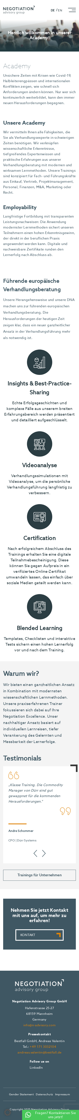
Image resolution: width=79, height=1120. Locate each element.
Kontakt (27, 935)
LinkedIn (36, 1068)
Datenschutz (44, 1094)
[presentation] (35, 853)
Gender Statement (21, 1094)
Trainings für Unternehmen (39, 875)
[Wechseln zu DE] (54, 10)
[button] (7, 1112)
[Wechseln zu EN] (60, 10)
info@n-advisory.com (39, 1025)
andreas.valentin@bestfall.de (39, 1052)
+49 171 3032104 (43, 1047)
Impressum (62, 1094)
